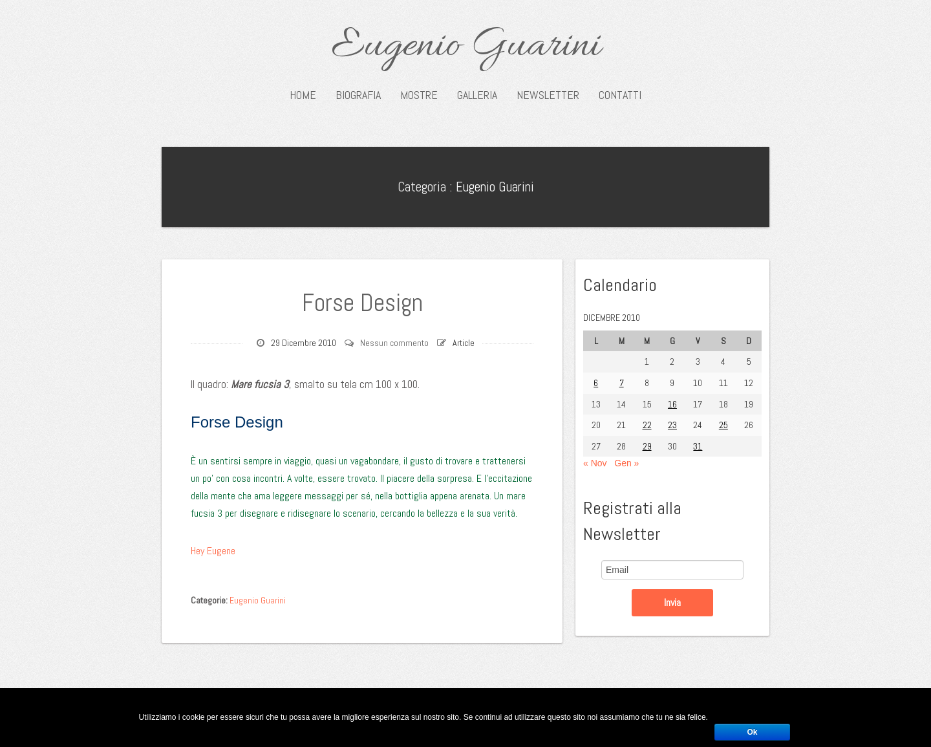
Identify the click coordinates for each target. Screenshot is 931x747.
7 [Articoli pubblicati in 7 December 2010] (621, 383)
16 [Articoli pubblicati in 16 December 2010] (672, 404)
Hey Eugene (213, 551)
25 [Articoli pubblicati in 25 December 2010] (723, 425)
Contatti (620, 95)
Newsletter (548, 95)
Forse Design (362, 302)
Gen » (626, 463)
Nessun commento (394, 343)
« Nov (595, 463)
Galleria (477, 95)
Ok (752, 732)
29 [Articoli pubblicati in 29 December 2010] (647, 446)
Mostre (419, 95)
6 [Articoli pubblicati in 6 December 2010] (596, 383)
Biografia (358, 95)
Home (303, 95)
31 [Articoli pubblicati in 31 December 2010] (697, 446)
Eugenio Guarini (466, 46)
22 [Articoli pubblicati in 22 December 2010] (647, 425)
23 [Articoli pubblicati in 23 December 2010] (672, 425)
